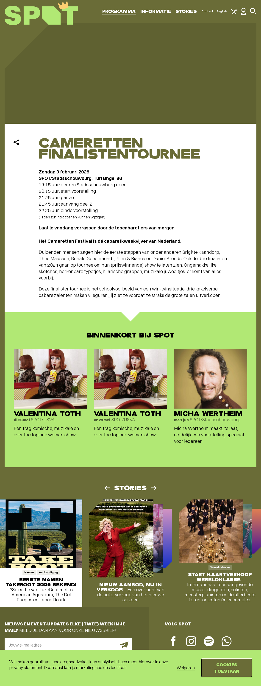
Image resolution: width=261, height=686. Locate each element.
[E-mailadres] (68, 645)
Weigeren (186, 667)
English (222, 11)
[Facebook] (173, 642)
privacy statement (25, 667)
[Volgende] (154, 488)
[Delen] (16, 142)
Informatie (155, 11)
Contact (208, 11)
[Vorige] (107, 488)
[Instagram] (191, 642)
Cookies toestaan (226, 668)
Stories (186, 11)
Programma (119, 11)
